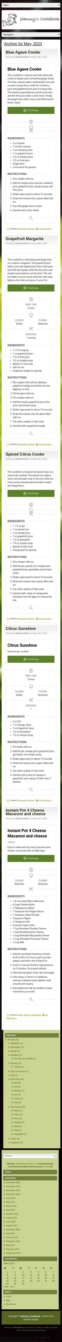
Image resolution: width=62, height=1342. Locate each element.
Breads (14, 1051)
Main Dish (15, 1079)
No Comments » (45, 229)
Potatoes (17, 1122)
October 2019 (12, 1214)
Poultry (17, 1098)
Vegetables (18, 1134)
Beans (16, 1110)
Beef (16, 1083)
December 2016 (13, 1229)
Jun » (12, 1287)
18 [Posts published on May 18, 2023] (31, 1278)
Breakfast (15, 1055)
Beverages (22, 229)
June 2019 (10, 1222)
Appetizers (15, 1043)
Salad (16, 1126)
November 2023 (13, 1194)
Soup (16, 1102)
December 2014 (13, 1241)
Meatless (18, 1091)
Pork (16, 1094)
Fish (16, 1087)
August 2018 (11, 1226)
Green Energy (39, 1330)
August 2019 (11, 1218)
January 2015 (12, 1237)
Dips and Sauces (18, 1071)
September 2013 (13, 1253)
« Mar (5, 1287)
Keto (13, 1075)
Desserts (14, 1063)
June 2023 (10, 1198)
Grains (16, 1114)
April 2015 (10, 1233)
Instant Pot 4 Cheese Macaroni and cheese (25, 812)
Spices (14, 1139)
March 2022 (11, 1206)
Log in (9, 1296)
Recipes (31, 229)
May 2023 (10, 1202)
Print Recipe (31, 110)
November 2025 (13, 1186)
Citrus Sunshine (21, 628)
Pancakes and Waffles (23, 1059)
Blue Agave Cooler (23, 52)
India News (25, 1330)
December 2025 (13, 1182)
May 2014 (10, 1245)
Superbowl (15, 1143)
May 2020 (10, 1210)
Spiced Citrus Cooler (25, 454)
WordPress (11, 1304)
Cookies (17, 1067)
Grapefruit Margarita (25, 238)
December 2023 (13, 1190)
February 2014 (12, 1249)
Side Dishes (36, 1015)
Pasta (20, 1015)
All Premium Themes (33, 1327)
